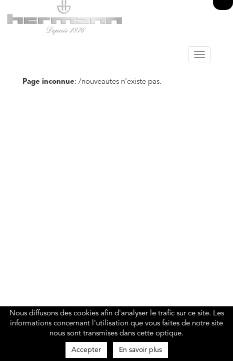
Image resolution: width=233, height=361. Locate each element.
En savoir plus (140, 349)
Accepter (86, 349)
